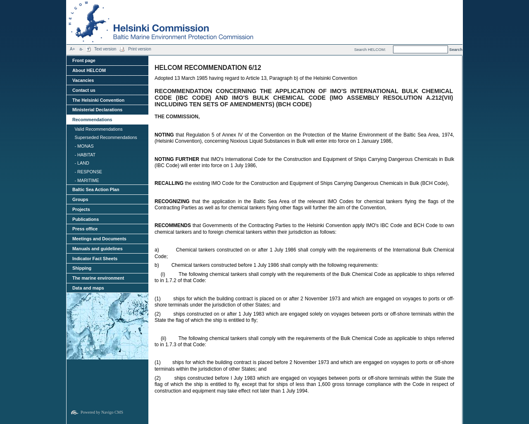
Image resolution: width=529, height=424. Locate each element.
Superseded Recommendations (105, 137)
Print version (139, 49)
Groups (80, 199)
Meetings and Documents (99, 238)
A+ (72, 49)
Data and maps (88, 287)
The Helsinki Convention (98, 100)
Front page (83, 60)
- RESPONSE (88, 171)
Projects (81, 209)
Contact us (83, 90)
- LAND (81, 162)
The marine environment (98, 277)
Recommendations (92, 119)
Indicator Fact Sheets (94, 258)
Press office (85, 228)
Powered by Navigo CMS (102, 412)
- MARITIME (86, 180)
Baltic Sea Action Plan (95, 189)
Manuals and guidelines (97, 248)
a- (81, 49)
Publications (85, 219)
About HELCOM (89, 70)
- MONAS (83, 146)
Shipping (81, 268)
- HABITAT (84, 154)
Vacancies (83, 80)
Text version (105, 49)
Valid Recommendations (98, 129)
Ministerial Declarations (97, 109)
